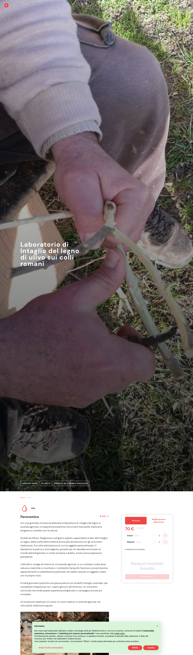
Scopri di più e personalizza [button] (51, 648)
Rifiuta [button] (135, 648)
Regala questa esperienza (158, 520)
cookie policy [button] (119, 633)
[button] (157, 626)
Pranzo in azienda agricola (71, 483)
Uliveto (46, 483)
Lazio (22, 498)
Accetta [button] (151, 648)
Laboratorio (30, 483)
